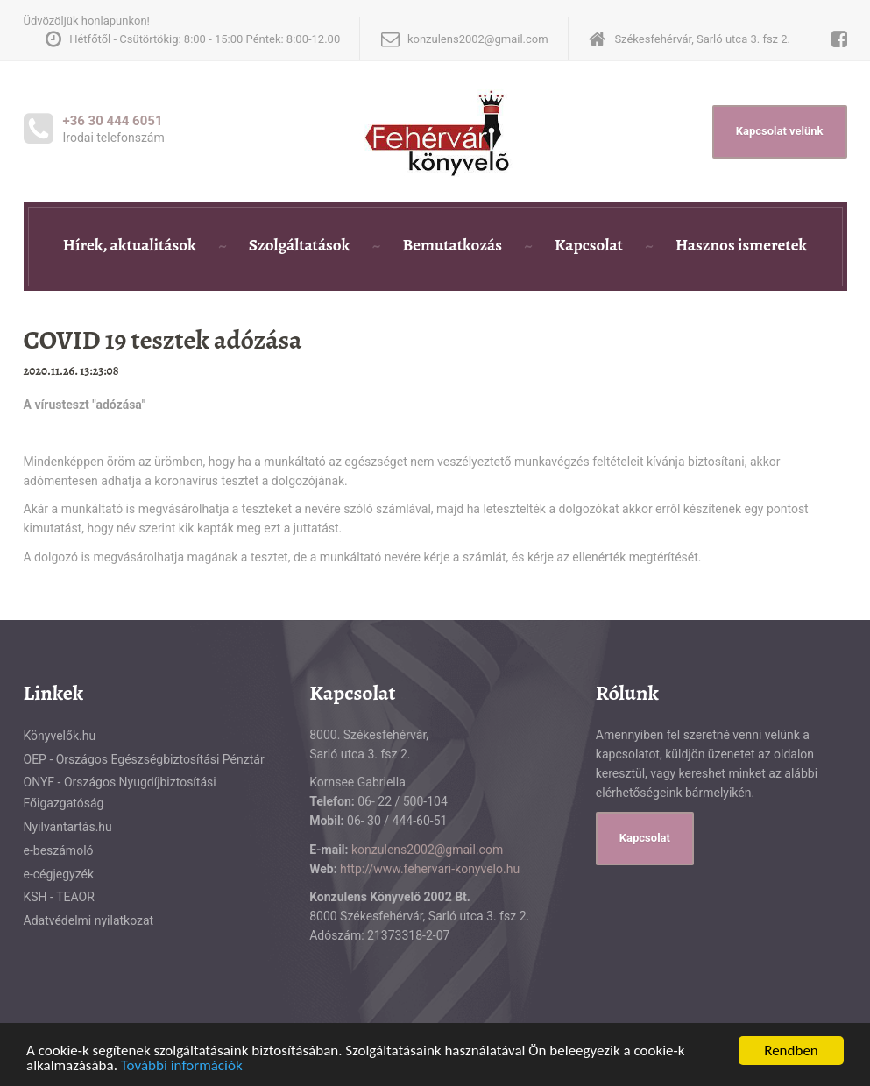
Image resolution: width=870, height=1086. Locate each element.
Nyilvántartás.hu (68, 827)
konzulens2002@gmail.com (427, 850)
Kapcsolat (589, 245)
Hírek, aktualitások (129, 245)
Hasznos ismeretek (741, 245)
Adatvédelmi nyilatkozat (89, 920)
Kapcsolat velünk (780, 131)
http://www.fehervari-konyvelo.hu (430, 869)
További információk (182, 1066)
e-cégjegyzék (59, 874)
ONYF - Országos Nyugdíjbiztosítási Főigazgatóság (120, 792)
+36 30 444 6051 (113, 121)
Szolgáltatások (299, 245)
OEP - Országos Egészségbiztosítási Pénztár (144, 759)
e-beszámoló (59, 850)
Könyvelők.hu (60, 736)
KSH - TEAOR (59, 897)
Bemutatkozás (452, 245)
